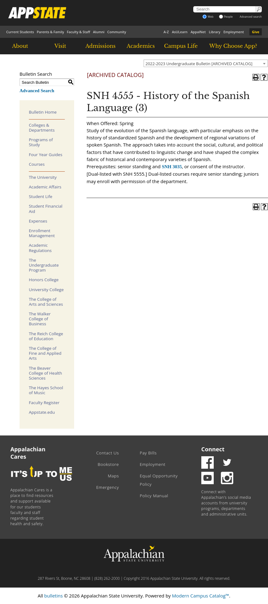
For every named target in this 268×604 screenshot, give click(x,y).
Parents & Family (50, 31)
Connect (213, 449)
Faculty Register (44, 402)
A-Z (166, 31)
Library (214, 31)
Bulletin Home (43, 112)
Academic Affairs (45, 187)
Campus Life (181, 46)
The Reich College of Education (46, 336)
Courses (37, 164)
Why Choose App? (233, 46)
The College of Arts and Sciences (46, 301)
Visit (60, 46)
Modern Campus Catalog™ (200, 596)
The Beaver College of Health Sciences (45, 373)
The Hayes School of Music (46, 390)
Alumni (99, 31)
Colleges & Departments (42, 127)
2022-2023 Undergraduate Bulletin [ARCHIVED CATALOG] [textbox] (198, 63)
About (20, 46)
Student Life (40, 196)
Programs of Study (41, 142)
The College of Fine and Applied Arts (45, 353)
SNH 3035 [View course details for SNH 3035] (172, 166)
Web (208, 17)
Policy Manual (154, 495)
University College (46, 289)
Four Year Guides (45, 154)
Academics (141, 46)
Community (116, 31)
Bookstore (108, 464)
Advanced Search (37, 90)
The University (43, 177)
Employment (233, 31)
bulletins (53, 596)
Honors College (44, 279)
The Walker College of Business (40, 319)
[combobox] (206, 63)
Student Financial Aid (45, 208)
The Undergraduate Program (44, 265)
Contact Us (107, 453)
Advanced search (251, 17)
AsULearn (179, 31)
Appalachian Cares (28, 452)
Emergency (107, 487)
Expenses (38, 221)
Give (255, 31)
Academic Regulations (40, 247)
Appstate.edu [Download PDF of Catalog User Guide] (42, 412)
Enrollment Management (42, 233)
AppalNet (198, 31)
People (226, 17)
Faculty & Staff (78, 31)
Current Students (20, 31)
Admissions (100, 46)
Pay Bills (148, 453)
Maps (113, 476)
